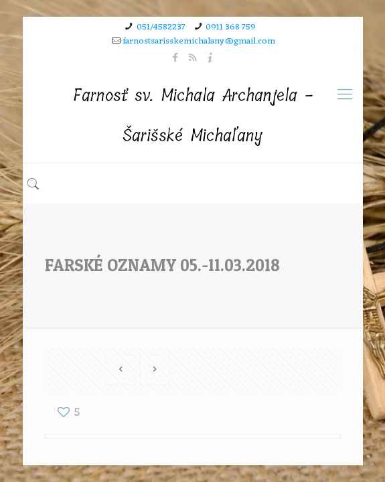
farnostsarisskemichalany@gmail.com (199, 41)
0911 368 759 (231, 27)
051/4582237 (161, 27)
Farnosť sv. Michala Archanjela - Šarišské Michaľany (193, 115)
